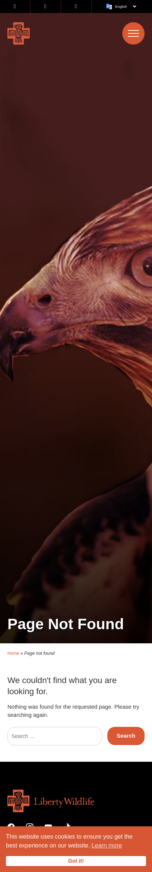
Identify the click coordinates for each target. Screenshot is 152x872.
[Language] (126, 6)
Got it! (76, 861)
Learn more (106, 845)
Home (13, 637)
